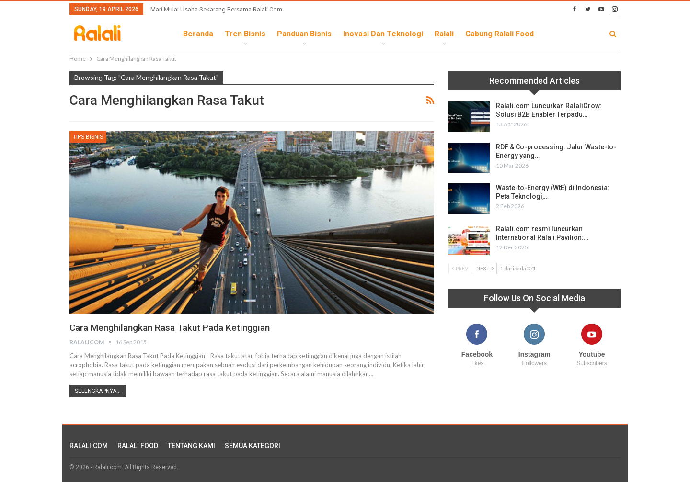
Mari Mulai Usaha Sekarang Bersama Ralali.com (216, 9)
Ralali (444, 33)
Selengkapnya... (98, 391)
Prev (460, 268)
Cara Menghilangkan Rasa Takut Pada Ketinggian (175, 327)
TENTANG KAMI (191, 445)
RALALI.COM (88, 445)
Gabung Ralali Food (499, 33)
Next (485, 268)
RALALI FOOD (137, 445)
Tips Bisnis (88, 137)
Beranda (198, 33)
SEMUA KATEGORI (252, 445)
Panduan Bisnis (304, 33)
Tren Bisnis (245, 33)
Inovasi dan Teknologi (383, 33)
